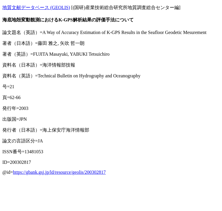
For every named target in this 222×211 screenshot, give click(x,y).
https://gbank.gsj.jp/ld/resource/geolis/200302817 (59, 172)
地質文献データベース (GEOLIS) (36, 7)
